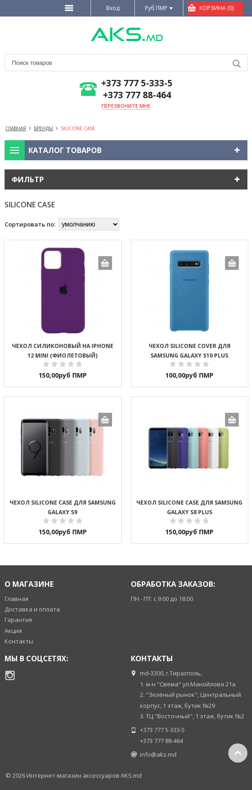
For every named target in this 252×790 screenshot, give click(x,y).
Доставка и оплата (32, 609)
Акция (13, 631)
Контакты (19, 641)
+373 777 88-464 (137, 95)
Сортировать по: (30, 224)
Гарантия (18, 620)
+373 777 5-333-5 (136, 83)
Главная (16, 599)
